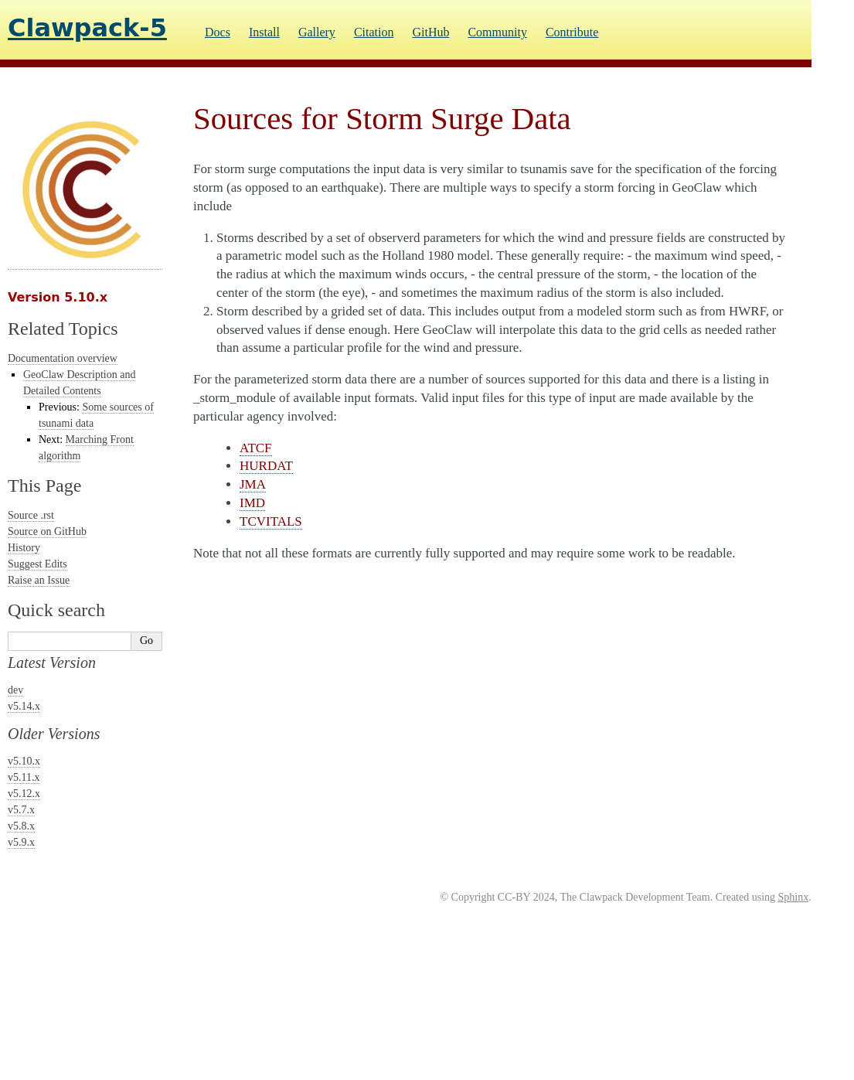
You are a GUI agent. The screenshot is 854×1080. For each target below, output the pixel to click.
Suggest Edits (37, 564)
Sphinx (793, 897)
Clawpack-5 (87, 28)
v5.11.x (23, 777)
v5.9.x (21, 842)
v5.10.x (24, 761)
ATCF (256, 448)
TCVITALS (271, 521)
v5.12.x (24, 793)
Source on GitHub (47, 531)
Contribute (572, 32)
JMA (253, 484)
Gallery (316, 32)
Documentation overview (62, 358)
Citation (374, 32)
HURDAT (266, 465)
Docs (217, 32)
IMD (252, 503)
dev (15, 690)
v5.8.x (21, 826)
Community (497, 32)
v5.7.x (21, 810)
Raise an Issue (39, 580)
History (24, 548)
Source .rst (31, 515)
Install (264, 32)
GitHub (430, 32)
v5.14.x (24, 706)
